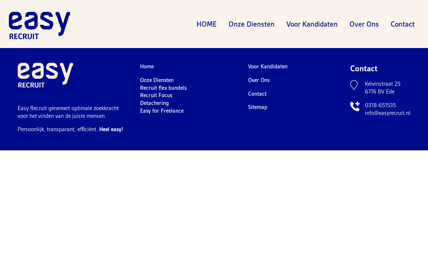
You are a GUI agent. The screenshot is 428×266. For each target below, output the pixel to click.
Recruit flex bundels (163, 88)
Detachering (154, 103)
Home (206, 24)
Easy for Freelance (162, 111)
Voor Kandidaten (312, 24)
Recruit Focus (156, 95)
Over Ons (364, 24)
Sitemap (257, 107)
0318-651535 (380, 105)
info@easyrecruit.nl (387, 113)
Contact (403, 24)
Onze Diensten (252, 24)
